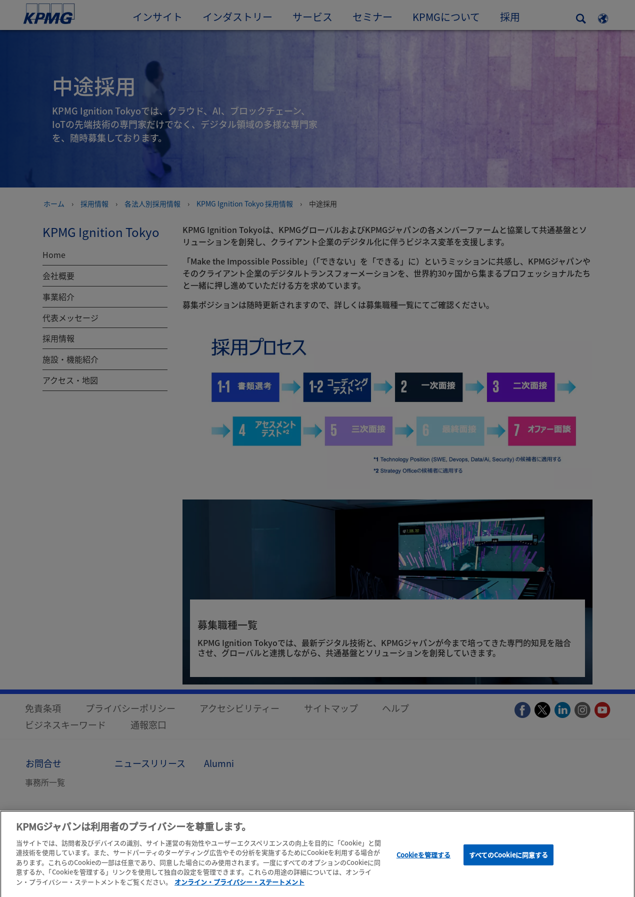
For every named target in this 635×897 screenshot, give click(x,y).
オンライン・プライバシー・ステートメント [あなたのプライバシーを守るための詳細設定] (239, 885)
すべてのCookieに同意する (508, 857)
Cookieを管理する (423, 857)
